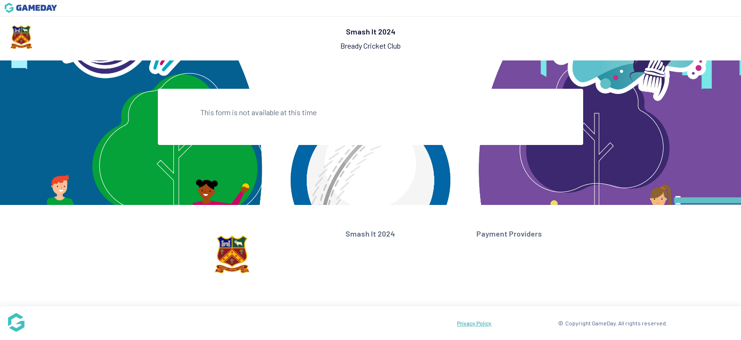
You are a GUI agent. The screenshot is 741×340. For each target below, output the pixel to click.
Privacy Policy (474, 323)
